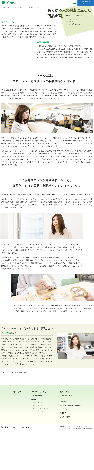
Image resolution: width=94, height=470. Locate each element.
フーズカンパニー (37, 444)
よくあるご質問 (65, 456)
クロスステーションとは (39, 431)
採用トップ (17, 431)
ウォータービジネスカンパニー (41, 447)
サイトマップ (89, 465)
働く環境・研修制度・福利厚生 (70, 444)
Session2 (63, 440)
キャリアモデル (65, 448)
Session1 (63, 438)
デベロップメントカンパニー (40, 450)
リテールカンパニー (38, 441)
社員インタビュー (66, 431)
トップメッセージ (37, 434)
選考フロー (63, 452)
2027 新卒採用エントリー (86, 3)
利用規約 (62, 465)
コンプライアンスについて (75, 465)
